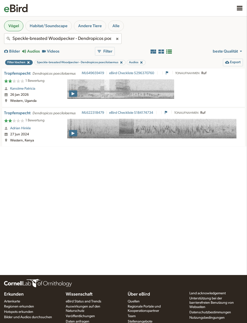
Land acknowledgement (207, 293)
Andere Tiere (90, 26)
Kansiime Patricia (22, 88)
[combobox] (62, 39)
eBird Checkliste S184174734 (131, 113)
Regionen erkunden (19, 306)
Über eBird (139, 294)
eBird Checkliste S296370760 (132, 73)
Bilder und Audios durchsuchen (28, 317)
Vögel (13, 26)
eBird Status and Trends (83, 301)
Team (132, 316)
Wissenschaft (79, 294)
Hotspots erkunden (18, 312)
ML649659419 (93, 73)
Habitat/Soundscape (49, 26)
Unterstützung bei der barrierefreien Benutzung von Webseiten (211, 303)
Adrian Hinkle (20, 128)
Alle (116, 26)
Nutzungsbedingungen (207, 317)
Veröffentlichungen (80, 316)
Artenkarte (12, 301)
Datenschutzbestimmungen (210, 312)
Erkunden (14, 294)
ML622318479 (93, 113)
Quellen (134, 301)
